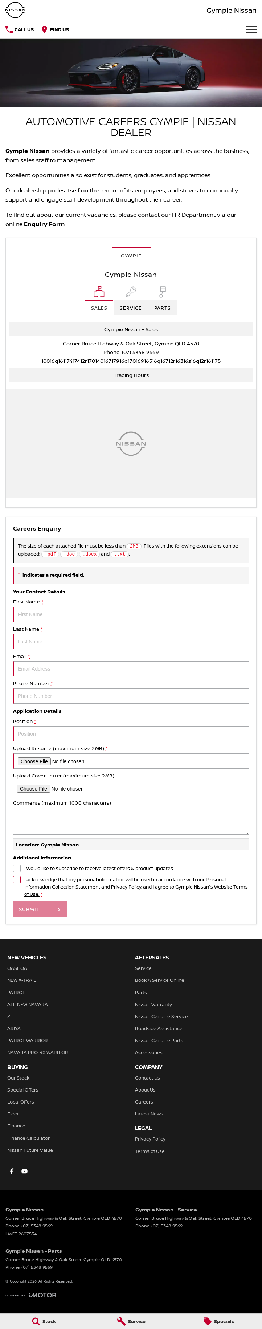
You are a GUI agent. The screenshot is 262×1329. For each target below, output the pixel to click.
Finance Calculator (28, 1138)
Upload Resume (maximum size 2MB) (131, 757)
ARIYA (14, 1028)
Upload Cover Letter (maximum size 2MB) (131, 784)
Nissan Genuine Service (161, 1016)
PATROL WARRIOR (27, 1040)
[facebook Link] (11, 1171)
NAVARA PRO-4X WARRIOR (37, 1052)
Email (131, 664)
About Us (145, 1089)
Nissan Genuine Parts (159, 1040)
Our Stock (18, 1077)
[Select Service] (131, 300)
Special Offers (22, 1089)
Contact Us (147, 1077)
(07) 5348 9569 (140, 352)
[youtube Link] (24, 1171)
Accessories (149, 1052)
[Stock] (43, 1321)
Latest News (149, 1113)
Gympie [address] (131, 255)
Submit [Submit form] (29, 909)
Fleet (13, 1113)
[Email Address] (131, 360)
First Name (131, 610)
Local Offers (20, 1101)
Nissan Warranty (153, 1004)
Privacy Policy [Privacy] (126, 886)
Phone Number (131, 692)
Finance (16, 1125)
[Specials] (218, 1321)
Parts (141, 992)
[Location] (99, 300)
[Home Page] (15, 10)
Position (131, 729)
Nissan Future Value (30, 1150)
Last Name (131, 637)
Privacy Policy (150, 1138)
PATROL (16, 992)
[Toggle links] (30, 1295)
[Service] (131, 1321)
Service (143, 968)
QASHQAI (17, 968)
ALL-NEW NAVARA (27, 1004)
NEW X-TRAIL (21, 980)
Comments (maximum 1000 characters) (131, 817)
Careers (144, 1101)
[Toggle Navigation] (251, 29)
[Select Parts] (162, 300)
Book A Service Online (159, 980)
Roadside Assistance (159, 1028)
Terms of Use (150, 1151)
